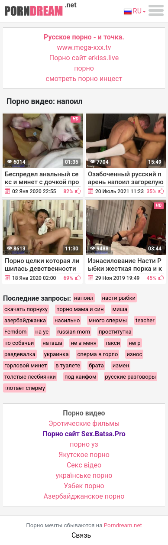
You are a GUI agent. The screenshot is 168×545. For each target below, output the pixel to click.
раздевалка (20, 354)
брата (96, 365)
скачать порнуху (26, 309)
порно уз (84, 444)
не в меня (83, 343)
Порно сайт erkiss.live (84, 58)
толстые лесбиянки (30, 376)
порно (84, 68)
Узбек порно (84, 486)
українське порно (84, 475)
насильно (67, 320)
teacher (145, 320)
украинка (56, 354)
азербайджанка (25, 320)
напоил (84, 298)
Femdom (15, 331)
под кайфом (81, 376)
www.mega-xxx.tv (84, 47)
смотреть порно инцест (84, 79)
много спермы (107, 320)
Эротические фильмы (84, 423)
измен (121, 365)
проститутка (115, 331)
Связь (81, 535)
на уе (41, 331)
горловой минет (25, 365)
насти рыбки (119, 298)
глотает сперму (24, 388)
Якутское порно (84, 455)
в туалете (67, 365)
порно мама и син (80, 309)
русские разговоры (130, 376)
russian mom (73, 331)
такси (112, 343)
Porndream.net (123, 525)
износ (134, 354)
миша (119, 309)
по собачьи (19, 343)
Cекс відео (84, 465)
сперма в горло (97, 354)
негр (134, 343)
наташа (52, 343)
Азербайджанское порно (84, 496)
